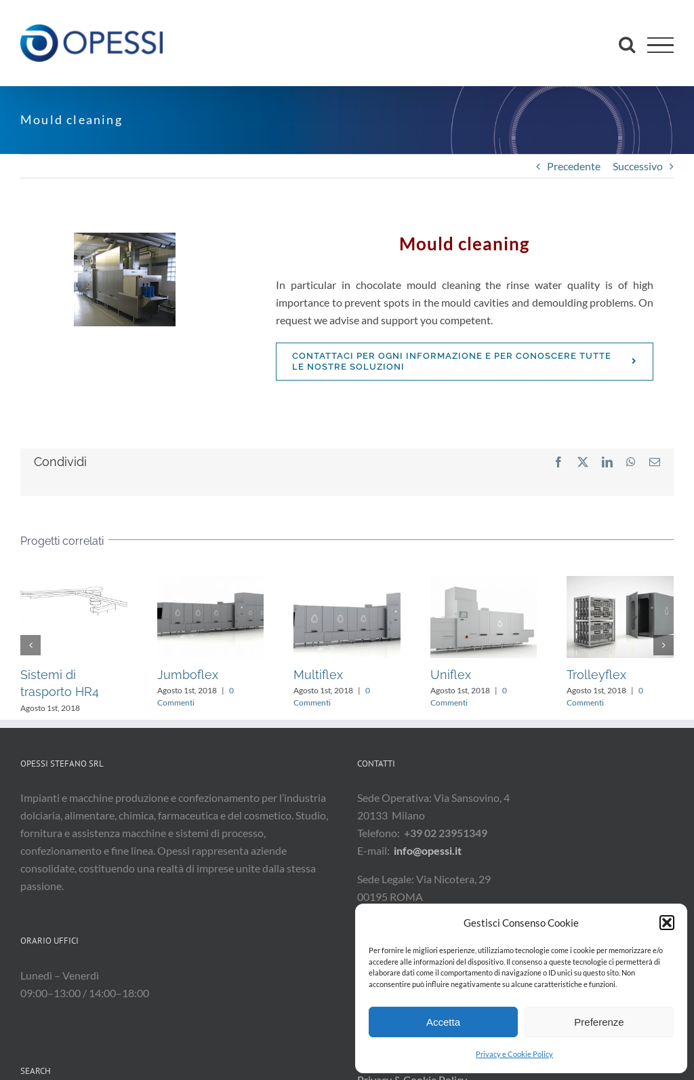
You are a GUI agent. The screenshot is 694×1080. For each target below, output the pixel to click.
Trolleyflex (596, 675)
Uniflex (450, 675)
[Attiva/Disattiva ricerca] (627, 44)
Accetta (443, 1022)
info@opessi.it (428, 850)
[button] (667, 922)
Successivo (638, 165)
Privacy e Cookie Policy (514, 1053)
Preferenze (599, 1022)
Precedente (573, 165)
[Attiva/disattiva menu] (660, 45)
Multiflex (318, 675)
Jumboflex (187, 675)
